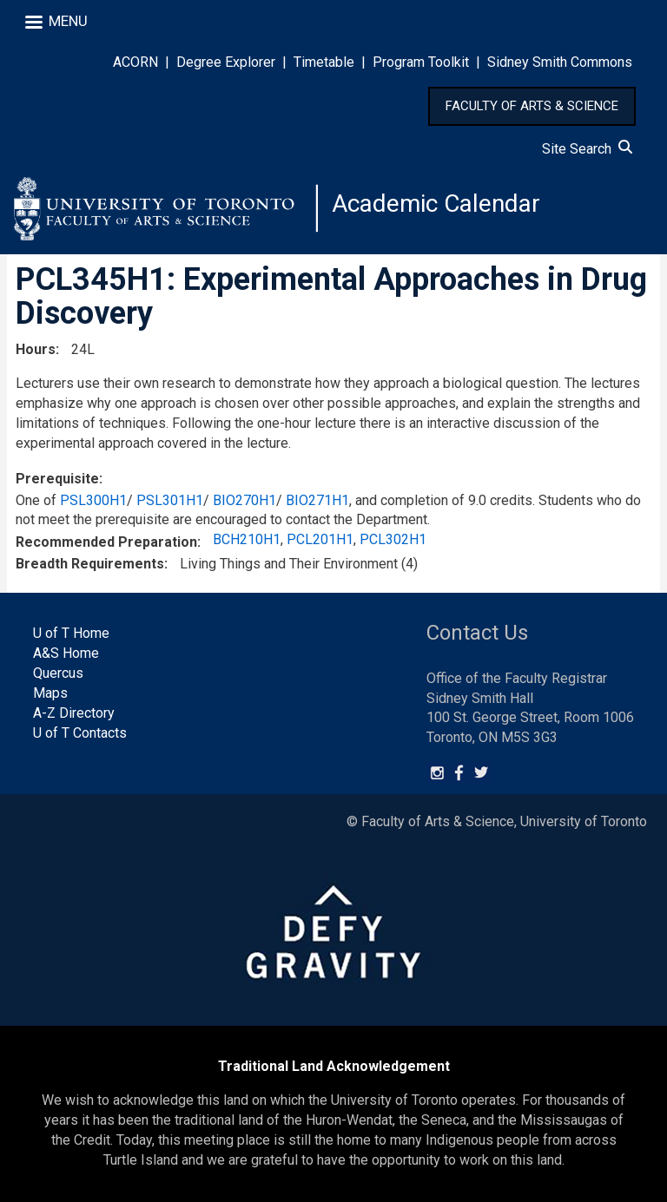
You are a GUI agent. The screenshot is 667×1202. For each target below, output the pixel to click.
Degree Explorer (225, 62)
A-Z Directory (74, 713)
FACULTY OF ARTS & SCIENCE (532, 106)
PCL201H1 (320, 539)
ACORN (135, 62)
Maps (50, 693)
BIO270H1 (244, 500)
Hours (36, 349)
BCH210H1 (247, 539)
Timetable (324, 62)
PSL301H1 (169, 500)
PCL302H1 (393, 539)
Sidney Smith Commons (559, 62)
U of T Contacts (80, 733)
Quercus (58, 673)
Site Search (587, 149)
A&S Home (66, 653)
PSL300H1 (93, 500)
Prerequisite (57, 478)
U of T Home (71, 633)
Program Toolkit (421, 62)
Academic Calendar (436, 203)
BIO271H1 (317, 500)
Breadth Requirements (90, 563)
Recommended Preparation (106, 542)
